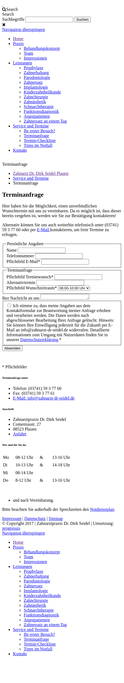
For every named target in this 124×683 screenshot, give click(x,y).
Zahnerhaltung (36, 72)
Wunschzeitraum (32, 288)
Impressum (11, 519)
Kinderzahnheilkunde (42, 92)
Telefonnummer (20, 256)
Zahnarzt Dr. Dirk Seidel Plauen (40, 173)
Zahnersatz (33, 82)
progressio (11, 529)
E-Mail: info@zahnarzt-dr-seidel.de (44, 399)
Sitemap (56, 519)
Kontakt (20, 150)
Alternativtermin (21, 282)
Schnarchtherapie (39, 106)
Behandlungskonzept (42, 48)
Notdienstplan (102, 510)
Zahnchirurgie (36, 97)
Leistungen (22, 63)
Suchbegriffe (13, 19)
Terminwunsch (30, 277)
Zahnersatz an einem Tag (45, 121)
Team (28, 53)
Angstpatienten (37, 116)
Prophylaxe (33, 67)
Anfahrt (19, 434)
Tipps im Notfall (38, 145)
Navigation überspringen (23, 29)
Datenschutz (35, 519)
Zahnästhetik (35, 101)
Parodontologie (37, 77)
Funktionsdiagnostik (41, 111)
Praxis (18, 43)
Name (12, 250)
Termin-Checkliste (40, 140)
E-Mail (43, 229)
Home (18, 38)
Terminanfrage (36, 135)
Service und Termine (31, 126)
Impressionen (35, 58)
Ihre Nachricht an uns (21, 299)
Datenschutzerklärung (39, 340)
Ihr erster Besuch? (39, 131)
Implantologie (36, 87)
